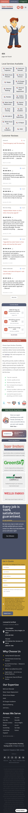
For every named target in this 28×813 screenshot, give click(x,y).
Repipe (9, 82)
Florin (4, 782)
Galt (7, 784)
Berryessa (7, 775)
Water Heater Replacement (10, 692)
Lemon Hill (13, 786)
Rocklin (5, 725)
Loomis (12, 788)
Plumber (8, 97)
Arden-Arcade (12, 773)
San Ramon (15, 808)
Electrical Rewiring (8, 704)
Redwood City (7, 804)
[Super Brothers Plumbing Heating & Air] (7, 7)
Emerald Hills (17, 780)
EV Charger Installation (9, 701)
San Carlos (16, 806)
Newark (17, 794)
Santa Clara (21, 808)
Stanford (10, 810)
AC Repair (21, 122)
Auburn (21, 773)
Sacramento (6, 717)
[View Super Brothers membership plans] (14, 434)
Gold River (11, 784)
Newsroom (6, 760)
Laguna (8, 786)
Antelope (6, 773)
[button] (25, 7)
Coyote (22, 777)
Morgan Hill (20, 792)
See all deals (14, 334)
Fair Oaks (17, 728)
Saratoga (5, 810)
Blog (10, 760)
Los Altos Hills (22, 788)
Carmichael (6, 730)
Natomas (13, 794)
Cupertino (5, 778)
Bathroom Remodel (8, 689)
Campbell (6, 777)
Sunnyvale (14, 810)
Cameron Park (20, 775)
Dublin (12, 778)
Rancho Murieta (19, 802)
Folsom (17, 730)
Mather (13, 790)
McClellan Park (18, 790)
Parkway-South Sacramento (17, 798)
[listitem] (14, 312)
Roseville (17, 720)
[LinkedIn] (23, 757)
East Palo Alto (17, 778)
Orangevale (20, 796)
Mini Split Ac (8, 116)
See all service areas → (9, 736)
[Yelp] (12, 757)
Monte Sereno (14, 792)
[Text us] (18, 7)
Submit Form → (8, 613)
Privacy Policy (20, 609)
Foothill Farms (13, 782)
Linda (21, 786)
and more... (6, 708)
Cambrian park (13, 775)
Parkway (9, 798)
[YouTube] (19, 757)
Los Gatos (5, 790)
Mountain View (7, 794)
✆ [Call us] (22, 7)
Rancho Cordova (7, 722)
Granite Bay (6, 728)
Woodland (15, 812)
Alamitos (16, 771)
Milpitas (9, 792)
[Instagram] (15, 757)
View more (14, 297)
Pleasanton (17, 800)
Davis (9, 778)
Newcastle (21, 794)
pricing (7, 354)
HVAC (21, 129)
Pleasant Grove (11, 800)
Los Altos (16, 788)
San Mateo (10, 808)
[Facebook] (8, 757)
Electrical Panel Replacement (20, 89)
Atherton (17, 773)
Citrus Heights (19, 722)
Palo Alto (5, 720)
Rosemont (21, 804)
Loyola (9, 790)
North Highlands (13, 796)
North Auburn (6, 796)
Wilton (10, 812)
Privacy (14, 760)
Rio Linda (13, 804)
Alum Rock (21, 771)
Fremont (18, 782)
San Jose (17, 717)
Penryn (5, 800)
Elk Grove (8, 780)
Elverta (12, 780)
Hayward (5, 733)
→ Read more (18, 158)
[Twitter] (4, 757)
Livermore (7, 788)
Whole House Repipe (9, 695)
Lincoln (17, 725)
